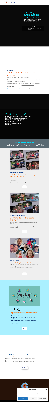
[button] (46, 389)
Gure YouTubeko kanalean (16, 88)
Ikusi (24, 187)
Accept (23, 398)
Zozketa (24, 368)
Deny (33, 398)
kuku (24, 328)
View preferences (42, 398)
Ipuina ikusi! (31, 27)
